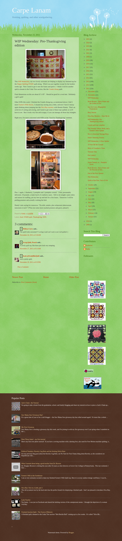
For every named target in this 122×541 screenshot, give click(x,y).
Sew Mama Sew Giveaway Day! (32, 415)
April (90, 206)
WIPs (44, 217)
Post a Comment (23, 267)
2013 (88, 81)
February (91, 213)
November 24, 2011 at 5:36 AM (30, 235)
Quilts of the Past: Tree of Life (98, 180)
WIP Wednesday (23, 81)
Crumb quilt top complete (96, 125)
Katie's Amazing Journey (96, 138)
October (91, 185)
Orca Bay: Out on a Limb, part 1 (32, 488)
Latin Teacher (25, 500)
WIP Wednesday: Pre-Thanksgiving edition (96, 120)
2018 (88, 64)
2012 (88, 85)
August (90, 192)
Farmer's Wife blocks (26, 105)
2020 (88, 57)
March (90, 210)
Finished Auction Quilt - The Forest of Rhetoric (37, 512)
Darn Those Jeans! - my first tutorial (33, 439)
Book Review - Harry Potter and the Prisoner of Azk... (98, 169)
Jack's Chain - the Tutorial (30, 403)
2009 (88, 225)
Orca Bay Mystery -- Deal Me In (98, 116)
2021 (88, 53)
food (21, 217)
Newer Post (17, 277)
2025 (88, 39)
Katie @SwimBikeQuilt (31, 256)
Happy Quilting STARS (25, 84)
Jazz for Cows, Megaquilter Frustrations (97, 108)
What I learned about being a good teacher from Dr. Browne (41, 463)
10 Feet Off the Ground (95, 145)
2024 (88, 43)
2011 (88, 88)
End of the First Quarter (95, 173)
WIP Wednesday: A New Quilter (98, 141)
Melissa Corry (28, 229)
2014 (88, 78)
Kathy (88, 249)
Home (46, 277)
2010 (88, 221)
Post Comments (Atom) (29, 282)
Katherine (89, 245)
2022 (88, 50)
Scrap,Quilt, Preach (30, 242)
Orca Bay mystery (47, 107)
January (91, 217)
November (92, 95)
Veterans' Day (92, 152)
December (91, 91)
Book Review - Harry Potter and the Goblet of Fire (98, 102)
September (92, 188)
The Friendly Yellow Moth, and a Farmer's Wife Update (99, 129)
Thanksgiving (37, 217)
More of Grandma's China (96, 148)
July (89, 195)
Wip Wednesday (93, 177)
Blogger (71, 532)
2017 (88, 67)
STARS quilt (28, 217)
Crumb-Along (54, 89)
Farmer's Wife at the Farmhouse (31, 476)
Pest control (92, 155)
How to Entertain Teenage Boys (98, 134)
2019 (88, 60)
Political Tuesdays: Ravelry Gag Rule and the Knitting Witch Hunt (43, 451)
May (90, 202)
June (90, 199)
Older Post (74, 277)
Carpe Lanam (31, 10)
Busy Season (92, 112)
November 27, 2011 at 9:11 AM (30, 249)
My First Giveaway (27, 427)
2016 (88, 71)
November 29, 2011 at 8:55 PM (30, 262)
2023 (88, 46)
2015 (88, 74)
